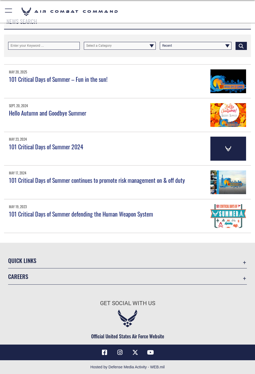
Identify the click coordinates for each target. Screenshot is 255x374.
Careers (18, 276)
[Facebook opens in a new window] (104, 352)
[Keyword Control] (44, 46)
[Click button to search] (241, 46)
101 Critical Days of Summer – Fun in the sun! (58, 79)
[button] (9, 11)
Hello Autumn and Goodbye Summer (47, 113)
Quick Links (22, 260)
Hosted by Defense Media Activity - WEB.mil (127, 367)
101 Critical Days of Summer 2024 (46, 146)
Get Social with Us (127, 303)
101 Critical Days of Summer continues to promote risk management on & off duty (97, 180)
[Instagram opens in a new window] (120, 352)
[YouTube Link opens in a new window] (151, 352)
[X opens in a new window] (135, 352)
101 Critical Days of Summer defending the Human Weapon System (81, 214)
